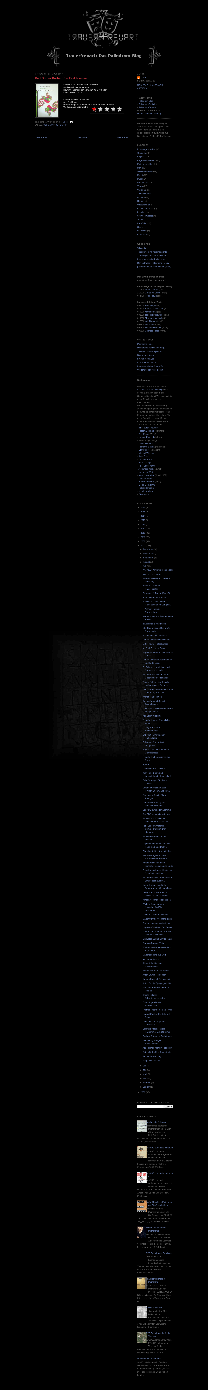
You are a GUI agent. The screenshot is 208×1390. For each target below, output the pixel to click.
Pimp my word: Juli (151, 1060)
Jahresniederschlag (152, 1056)
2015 (143, 511)
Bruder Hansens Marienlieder (156, 923)
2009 (143, 537)
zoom (143, 78)
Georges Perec (152, 331)
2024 (143, 507)
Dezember (148, 549)
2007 (143, 545)
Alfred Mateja (144, 462)
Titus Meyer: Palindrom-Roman (151, 255)
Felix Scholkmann (147, 466)
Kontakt (148, 113)
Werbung (141, 190)
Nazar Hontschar (147, 475)
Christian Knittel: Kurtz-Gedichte (158, 851)
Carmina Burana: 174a (153, 943)
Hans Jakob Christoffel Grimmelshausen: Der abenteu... (154, 829)
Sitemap (157, 113)
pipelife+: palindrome (152, 574)
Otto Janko (144, 494)
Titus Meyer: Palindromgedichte (152, 252)
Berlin (140, 168)
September (148, 557)
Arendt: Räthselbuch (152, 697)
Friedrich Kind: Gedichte (154, 768)
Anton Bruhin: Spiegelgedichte (157, 983)
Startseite (82, 137)
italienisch (142, 230)
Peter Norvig (151, 296)
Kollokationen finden (146, 362)
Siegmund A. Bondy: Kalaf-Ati (156, 593)
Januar (146, 1087)
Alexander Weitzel (153, 318)
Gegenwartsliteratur (55, 125)
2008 (143, 541)
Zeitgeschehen (144, 193)
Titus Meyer (150, 305)
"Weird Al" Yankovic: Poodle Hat (157, 570)
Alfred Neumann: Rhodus (154, 597)
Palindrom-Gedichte (148, 104)
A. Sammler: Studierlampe (155, 635)
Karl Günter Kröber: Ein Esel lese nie (61, 78)
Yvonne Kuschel (146, 437)
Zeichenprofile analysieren (149, 351)
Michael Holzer (146, 459)
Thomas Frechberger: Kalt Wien (157, 1010)
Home (140, 113)
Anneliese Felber (146, 481)
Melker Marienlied (151, 959)
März (146, 1078)
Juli (145, 566)
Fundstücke (142, 182)
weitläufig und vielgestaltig (149, 389)
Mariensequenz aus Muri (154, 955)
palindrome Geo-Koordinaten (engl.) (154, 266)
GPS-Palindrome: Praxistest (159, 1253)
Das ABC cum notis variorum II (157, 810)
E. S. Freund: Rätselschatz (155, 644)
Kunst (140, 175)
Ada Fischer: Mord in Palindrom (157, 1048)
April (145, 1074)
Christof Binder (146, 478)
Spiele (140, 227)
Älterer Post (122, 137)
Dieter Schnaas (146, 443)
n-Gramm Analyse (145, 359)
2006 (143, 1092)
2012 (143, 524)
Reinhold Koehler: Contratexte (157, 1052)
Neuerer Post (41, 137)
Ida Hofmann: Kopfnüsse (154, 624)
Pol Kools (150, 324)
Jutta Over (143, 456)
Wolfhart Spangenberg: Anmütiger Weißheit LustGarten (153, 907)
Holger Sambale (146, 488)
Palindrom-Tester (145, 344)
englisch (141, 156)
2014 (143, 516)
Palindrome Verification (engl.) (151, 347)
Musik (140, 179)
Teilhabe (141, 219)
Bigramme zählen (145, 355)
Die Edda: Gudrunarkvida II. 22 (157, 939)
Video (140, 186)
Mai (145, 1070)
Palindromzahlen (145, 164)
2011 (143, 528)
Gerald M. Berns (152, 293)
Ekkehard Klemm (147, 485)
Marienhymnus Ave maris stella (157, 919)
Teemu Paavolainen (154, 308)
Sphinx (146, 764)
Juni (145, 1066)
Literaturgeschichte (146, 149)
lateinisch (141, 212)
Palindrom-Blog (146, 101)
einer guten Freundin (148, 428)
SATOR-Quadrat (145, 216)
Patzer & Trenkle (146, 431)
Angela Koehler (145, 491)
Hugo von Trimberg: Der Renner (158, 927)
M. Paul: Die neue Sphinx (154, 648)
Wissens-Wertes (145, 171)
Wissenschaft (143, 204)
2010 (143, 533)
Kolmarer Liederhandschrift (155, 914)
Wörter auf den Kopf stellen (150, 370)
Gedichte (141, 153)
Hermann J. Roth (147, 447)
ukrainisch (142, 234)
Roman (140, 201)
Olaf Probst (144, 450)
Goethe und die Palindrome (148, 1358)
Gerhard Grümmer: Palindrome (157, 1036)
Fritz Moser (144, 434)
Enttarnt (141, 197)
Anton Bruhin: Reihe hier (154, 975)
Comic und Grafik (145, 208)
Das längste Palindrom (156, 1122)
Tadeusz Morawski (153, 315)
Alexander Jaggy (146, 469)
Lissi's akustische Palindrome (151, 259)
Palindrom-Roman (147, 107)
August (146, 562)
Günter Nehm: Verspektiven (156, 970)
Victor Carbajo (151, 289)
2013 (143, 520)
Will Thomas (151, 321)
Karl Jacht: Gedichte (152, 716)
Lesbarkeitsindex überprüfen (150, 366)
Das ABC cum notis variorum (156, 814)
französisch (142, 223)
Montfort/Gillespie (153, 327)
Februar (147, 1082)
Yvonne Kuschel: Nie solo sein (157, 979)
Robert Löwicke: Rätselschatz (156, 639)
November (148, 553)
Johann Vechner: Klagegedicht (157, 900)
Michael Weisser (146, 453)
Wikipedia (141, 248)
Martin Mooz (151, 312)
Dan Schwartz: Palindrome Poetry (153, 263)
